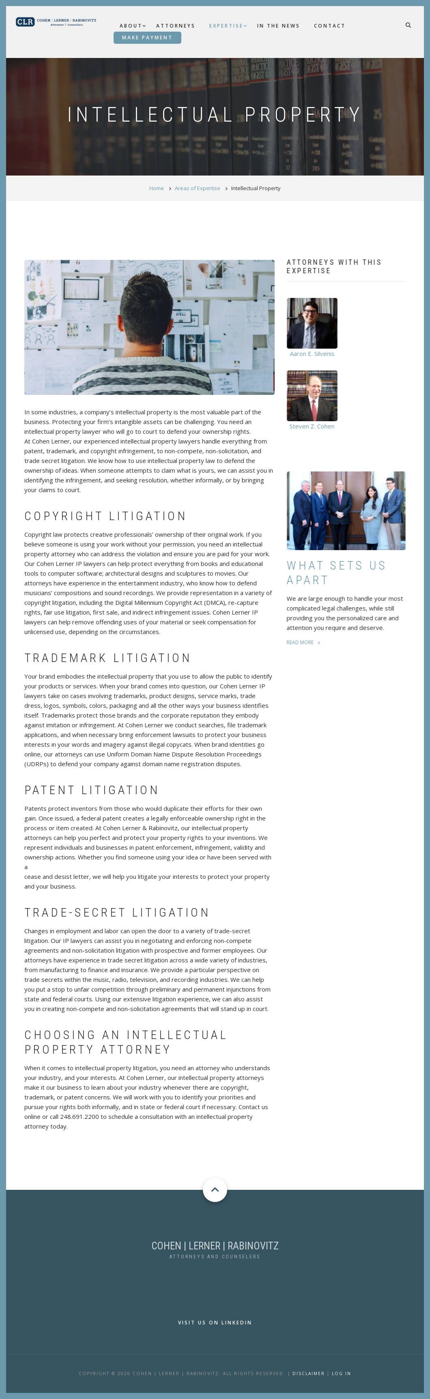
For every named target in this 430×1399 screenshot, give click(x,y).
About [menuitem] (131, 25)
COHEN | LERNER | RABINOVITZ (215, 1246)
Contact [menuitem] (330, 25)
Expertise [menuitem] (226, 25)
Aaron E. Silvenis (317, 353)
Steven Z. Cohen (316, 426)
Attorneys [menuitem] (176, 25)
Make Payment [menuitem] (147, 37)
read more (304, 642)
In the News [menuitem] (278, 25)
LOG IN (341, 1373)
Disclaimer (308, 1373)
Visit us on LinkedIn (215, 1322)
